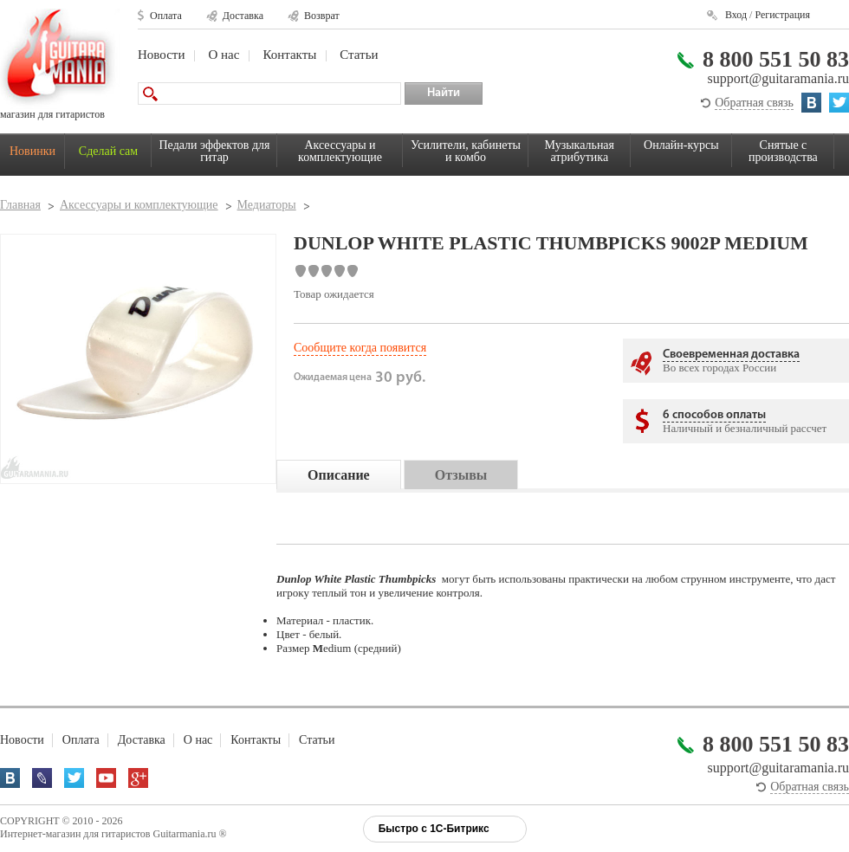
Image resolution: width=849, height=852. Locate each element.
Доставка (243, 16)
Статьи (359, 54)
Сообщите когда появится (360, 347)
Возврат (322, 16)
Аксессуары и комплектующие (340, 151)
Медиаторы (266, 204)
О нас (223, 54)
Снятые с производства (783, 151)
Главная (20, 204)
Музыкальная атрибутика (579, 151)
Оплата (166, 16)
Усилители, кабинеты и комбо (466, 151)
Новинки (32, 151)
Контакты (289, 54)
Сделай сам (108, 151)
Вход (736, 15)
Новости (161, 54)
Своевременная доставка (731, 354)
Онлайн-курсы (681, 145)
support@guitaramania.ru (778, 78)
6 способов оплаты (714, 415)
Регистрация (782, 15)
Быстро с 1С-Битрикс (434, 829)
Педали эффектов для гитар (214, 151)
